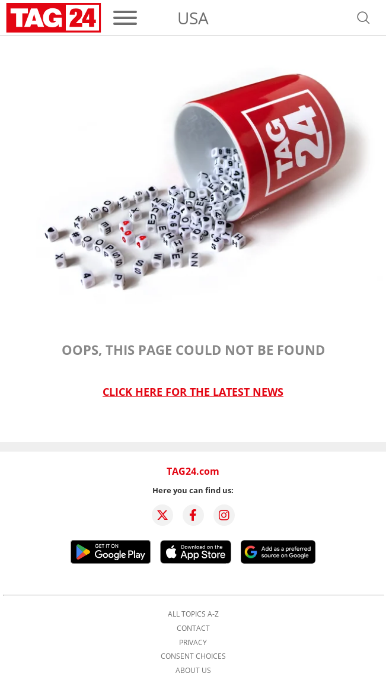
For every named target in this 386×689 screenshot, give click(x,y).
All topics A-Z (193, 614)
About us (193, 670)
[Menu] (125, 18)
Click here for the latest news (193, 392)
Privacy (193, 643)
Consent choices (193, 656)
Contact (193, 628)
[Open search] (363, 18)
